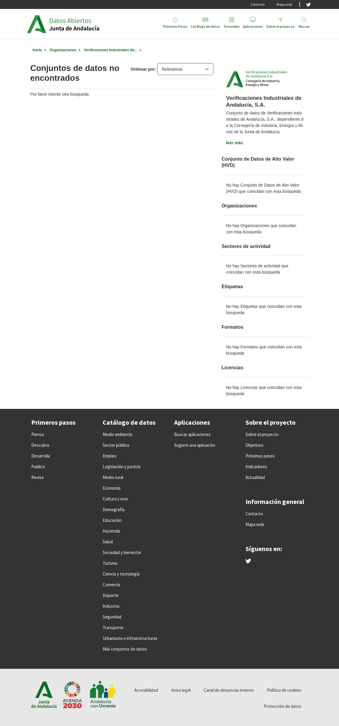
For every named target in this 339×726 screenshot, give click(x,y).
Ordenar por (143, 69)
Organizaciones (63, 50)
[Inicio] (37, 50)
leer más (234, 142)
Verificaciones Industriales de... (110, 50)
